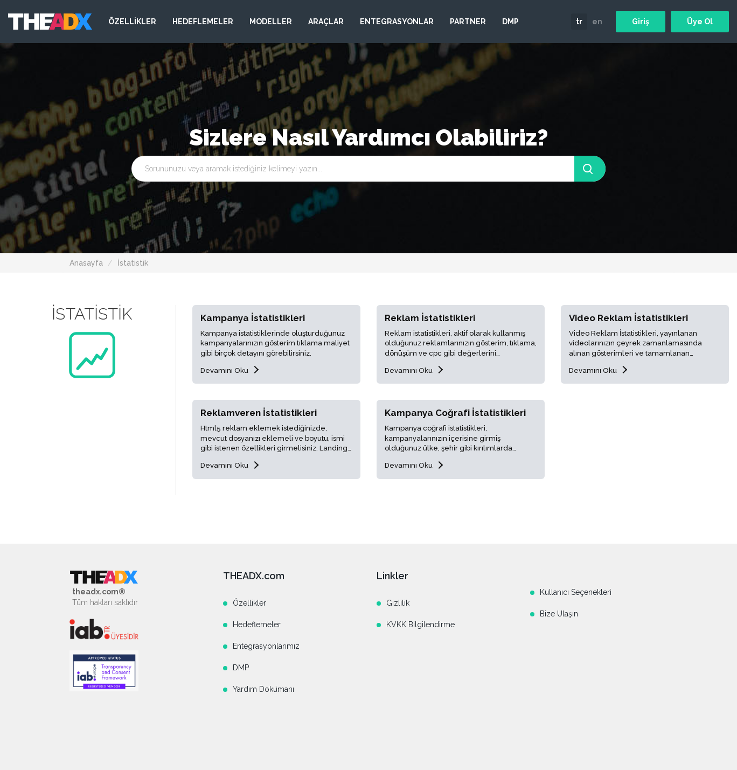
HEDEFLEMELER (202, 21)
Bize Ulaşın (559, 613)
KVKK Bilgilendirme (420, 624)
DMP (510, 21)
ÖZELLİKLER (132, 21)
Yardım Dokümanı (263, 689)
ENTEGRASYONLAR (397, 21)
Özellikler (249, 603)
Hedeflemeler (257, 624)
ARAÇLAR (326, 21)
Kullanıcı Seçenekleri (575, 592)
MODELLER (270, 21)
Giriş (640, 21)
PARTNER (468, 21)
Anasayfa (86, 263)
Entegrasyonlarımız (266, 646)
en (597, 21)
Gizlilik (397, 603)
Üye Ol (700, 21)
